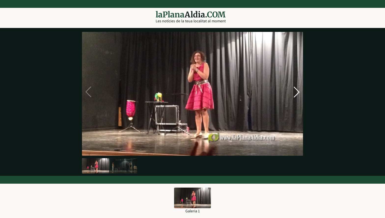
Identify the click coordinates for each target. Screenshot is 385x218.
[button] (296, 92)
